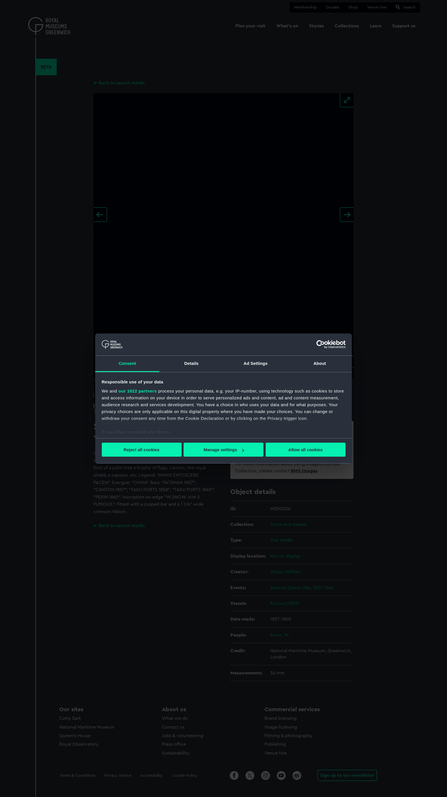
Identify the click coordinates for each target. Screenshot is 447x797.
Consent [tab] (127, 363)
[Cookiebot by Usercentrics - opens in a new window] (321, 344)
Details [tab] (191, 363)
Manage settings (224, 449)
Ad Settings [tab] (255, 363)
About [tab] (320, 363)
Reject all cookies (142, 449)
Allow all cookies (305, 449)
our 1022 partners (138, 391)
